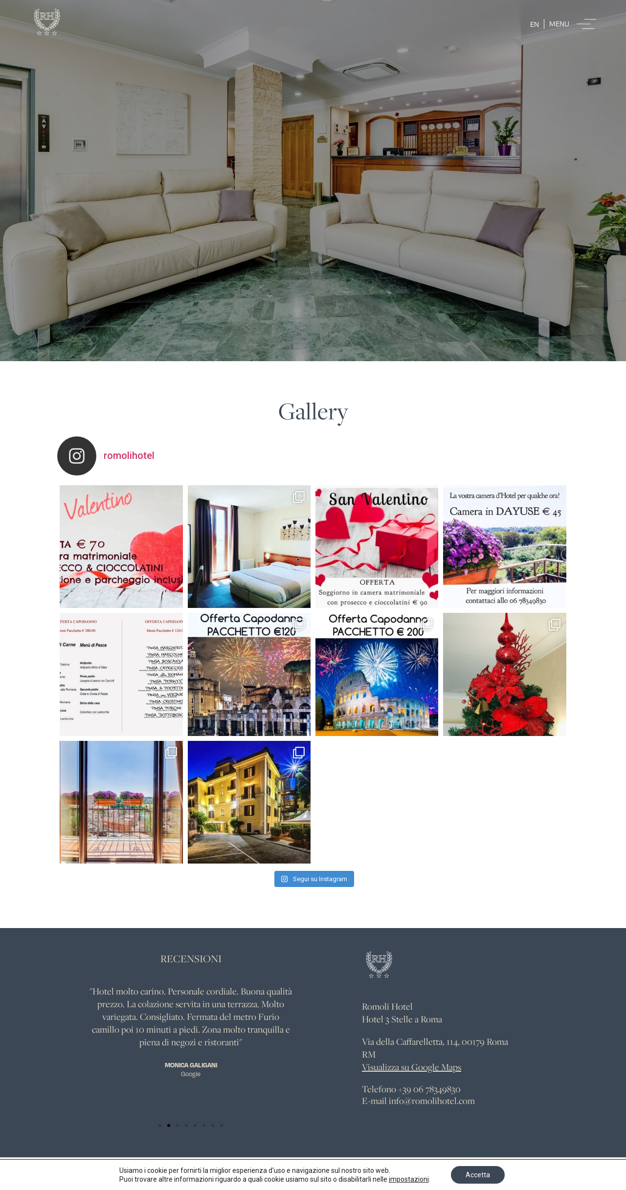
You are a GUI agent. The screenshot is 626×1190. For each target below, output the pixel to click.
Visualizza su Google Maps (411, 1067)
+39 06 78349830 (429, 1089)
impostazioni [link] (409, 1179)
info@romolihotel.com (432, 1100)
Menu (559, 23)
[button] (159, 1125)
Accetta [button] (478, 1175)
